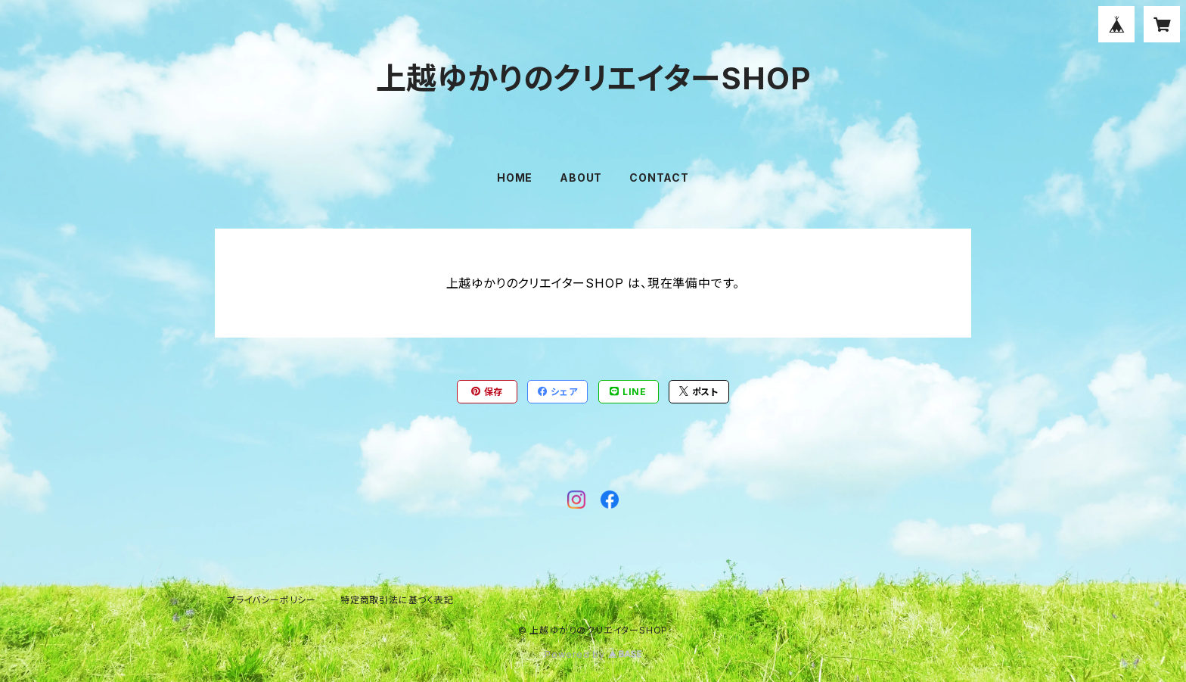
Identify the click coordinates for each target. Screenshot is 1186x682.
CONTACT (659, 177)
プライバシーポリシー (271, 600)
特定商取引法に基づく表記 (397, 600)
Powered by (593, 654)
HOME (514, 177)
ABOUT (581, 177)
